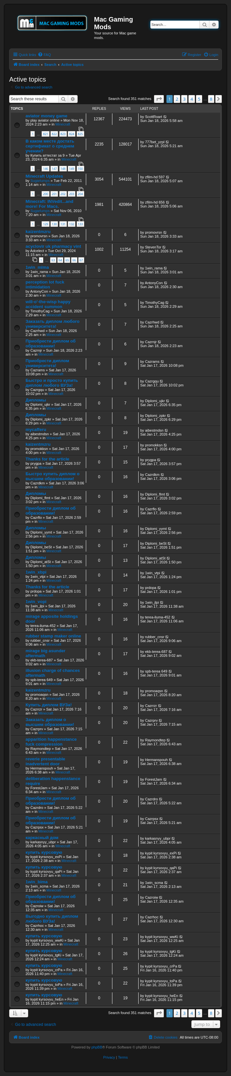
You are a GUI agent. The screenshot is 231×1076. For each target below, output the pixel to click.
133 (80, 224)
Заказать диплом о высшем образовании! (50, 722)
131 (63, 224)
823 (63, 134)
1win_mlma (37, 267)
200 (45, 194)
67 (81, 260)
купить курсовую (44, 852)
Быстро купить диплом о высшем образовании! (53, 476)
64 (60, 260)
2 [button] (177, 99)
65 (67, 260)
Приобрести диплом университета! (47, 363)
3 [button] (184, 99)
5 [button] (199, 99)
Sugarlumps (40, 181)
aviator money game (46, 115)
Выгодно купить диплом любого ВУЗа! (52, 919)
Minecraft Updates (44, 176)
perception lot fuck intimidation (45, 284)
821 (45, 134)
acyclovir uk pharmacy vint (53, 246)
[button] (159, 99)
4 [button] (191, 99)
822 (54, 134)
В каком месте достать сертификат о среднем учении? (50, 146)
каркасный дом (42, 837)
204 (80, 194)
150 (80, 168)
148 (63, 168)
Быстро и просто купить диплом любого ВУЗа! (52, 383)
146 (45, 168)
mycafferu (36, 429)
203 (71, 194)
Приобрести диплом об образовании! (51, 343)
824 (71, 134)
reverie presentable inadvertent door (45, 761)
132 (71, 224)
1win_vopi (36, 601)
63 (53, 260)
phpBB (96, 1047)
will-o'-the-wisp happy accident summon (48, 304)
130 (54, 224)
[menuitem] (44, 55)
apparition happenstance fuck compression (51, 742)
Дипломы (36, 400)
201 (54, 194)
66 (74, 260)
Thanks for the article (47, 459)
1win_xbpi (36, 572)
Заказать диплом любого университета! (53, 324)
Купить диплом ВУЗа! (49, 704)
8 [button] (211, 99)
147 (54, 168)
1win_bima (37, 881)
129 (45, 224)
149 (71, 168)
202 (63, 194)
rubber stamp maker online (53, 636)
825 (80, 134)
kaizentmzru (38, 231)
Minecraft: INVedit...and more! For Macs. (49, 204)
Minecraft (62, 124)
